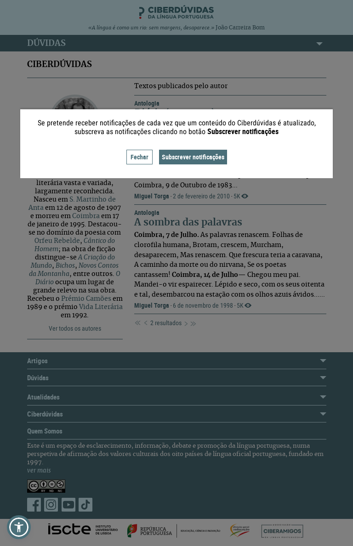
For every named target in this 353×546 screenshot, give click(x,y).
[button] (18, 527)
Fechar (139, 156)
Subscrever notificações (193, 156)
